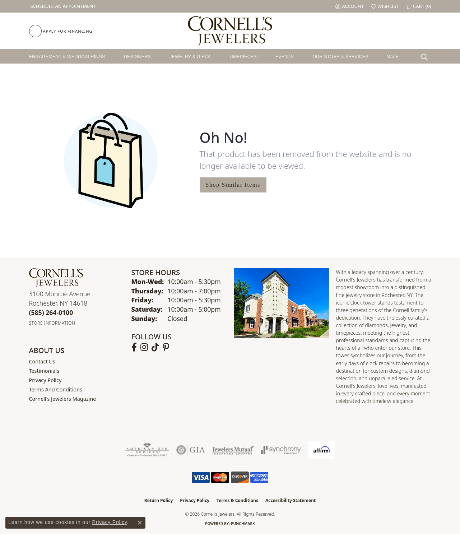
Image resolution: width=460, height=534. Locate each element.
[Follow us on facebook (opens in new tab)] (134, 347)
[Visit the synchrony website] (281, 450)
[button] (349, 6)
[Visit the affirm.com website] (321, 450)
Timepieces (243, 56)
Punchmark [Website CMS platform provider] (243, 523)
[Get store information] (52, 323)
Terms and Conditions (55, 389)
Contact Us (42, 361)
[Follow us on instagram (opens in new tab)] (144, 347)
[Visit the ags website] (147, 450)
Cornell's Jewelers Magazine (62, 398)
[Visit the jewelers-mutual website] (233, 450)
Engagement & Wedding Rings (67, 56)
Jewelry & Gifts (189, 56)
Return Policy (158, 500)
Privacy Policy (45, 380)
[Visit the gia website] (190, 450)
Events (284, 56)
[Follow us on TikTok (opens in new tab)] (155, 347)
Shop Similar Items (233, 185)
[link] (62, 6)
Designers (137, 56)
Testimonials (44, 370)
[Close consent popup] (140, 522)
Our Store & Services (340, 56)
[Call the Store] (51, 312)
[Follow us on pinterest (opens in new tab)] (166, 347)
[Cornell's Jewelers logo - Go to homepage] (230, 31)
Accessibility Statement (290, 500)
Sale (393, 56)
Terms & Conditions (237, 500)
